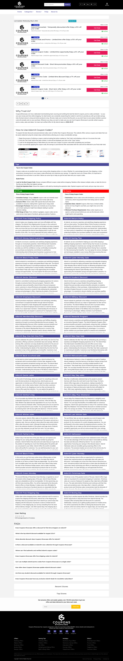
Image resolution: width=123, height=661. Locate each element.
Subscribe (76, 606)
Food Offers (90, 645)
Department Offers (68, 649)
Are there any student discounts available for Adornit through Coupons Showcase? (42, 573)
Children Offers (42, 643)
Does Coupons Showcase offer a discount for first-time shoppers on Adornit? (40, 528)
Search (67, 4)
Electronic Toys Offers (69, 641)
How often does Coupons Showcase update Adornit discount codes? (38, 567)
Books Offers (18, 647)
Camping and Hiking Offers (46, 647)
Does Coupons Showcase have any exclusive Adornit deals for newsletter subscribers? (44, 579)
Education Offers (68, 645)
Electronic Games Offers (70, 643)
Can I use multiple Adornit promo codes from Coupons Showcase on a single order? (43, 562)
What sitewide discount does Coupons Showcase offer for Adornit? (37, 539)
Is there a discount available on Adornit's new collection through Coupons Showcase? (43, 545)
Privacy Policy (97, 659)
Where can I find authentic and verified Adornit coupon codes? (36, 550)
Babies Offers (18, 643)
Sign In (107, 4)
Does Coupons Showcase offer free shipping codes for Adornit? (36, 556)
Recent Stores (61, 587)
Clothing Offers (42, 641)
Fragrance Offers (92, 647)
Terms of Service (87, 659)
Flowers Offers (91, 643)
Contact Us (106, 659)
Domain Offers (67, 647)
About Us (54, 12)
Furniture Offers (92, 649)
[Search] (57, 4)
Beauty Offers (18, 649)
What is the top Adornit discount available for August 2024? (35, 533)
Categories (28, 12)
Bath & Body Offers (44, 649)
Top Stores (61, 594)
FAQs (46, 12)
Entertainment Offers (93, 641)
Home (19, 12)
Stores (38, 12)
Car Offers (41, 645)
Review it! (72, 21)
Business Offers (18, 645)
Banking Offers (18, 641)
